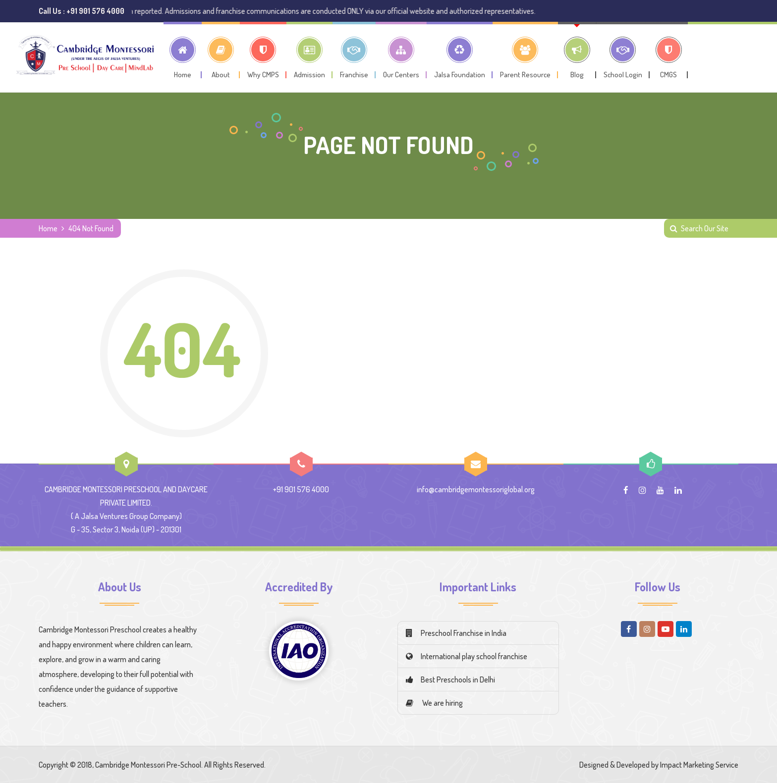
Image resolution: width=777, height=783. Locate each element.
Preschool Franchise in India (456, 633)
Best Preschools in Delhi (450, 679)
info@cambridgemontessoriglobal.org (476, 489)
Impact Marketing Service (699, 765)
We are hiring (434, 703)
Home (48, 228)
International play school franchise (466, 656)
